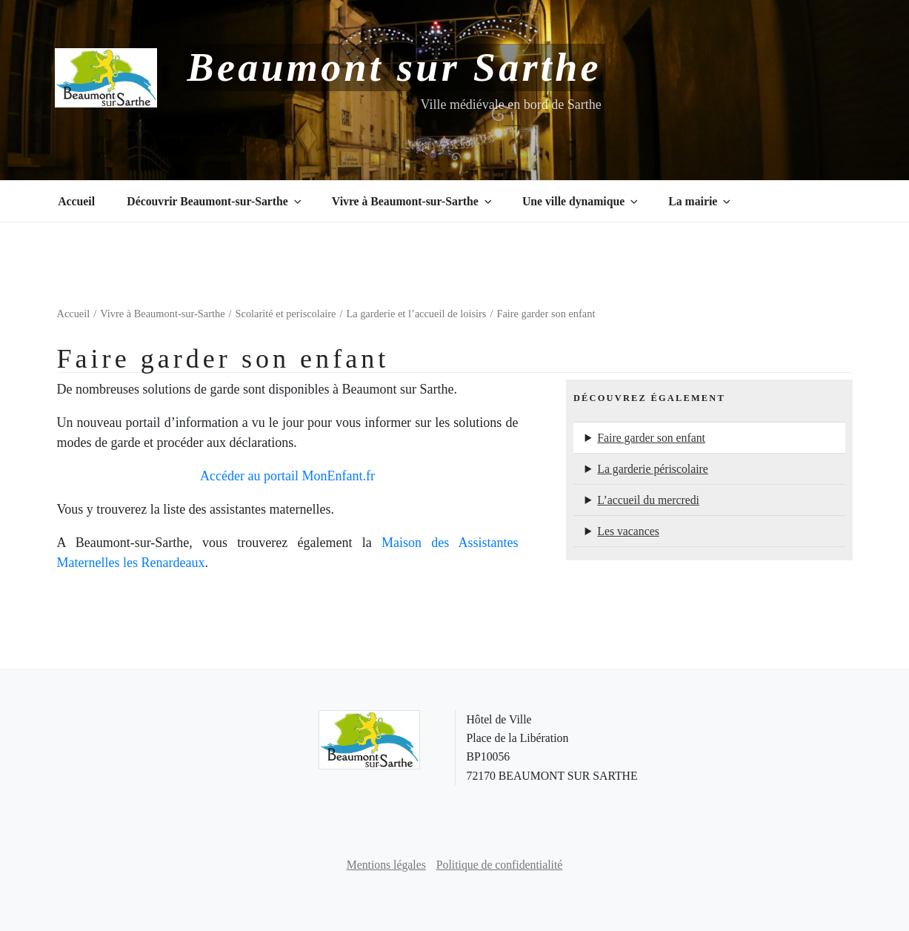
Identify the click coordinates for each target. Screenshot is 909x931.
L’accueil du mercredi (648, 500)
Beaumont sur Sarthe (394, 67)
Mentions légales (386, 864)
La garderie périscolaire (652, 469)
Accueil (76, 201)
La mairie (700, 201)
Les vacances (628, 531)
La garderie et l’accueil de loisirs (416, 313)
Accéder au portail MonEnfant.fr (287, 475)
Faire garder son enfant (651, 437)
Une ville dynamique (581, 201)
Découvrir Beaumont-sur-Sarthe (215, 201)
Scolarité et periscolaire (286, 313)
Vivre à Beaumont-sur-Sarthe (413, 201)
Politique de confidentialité (499, 864)
